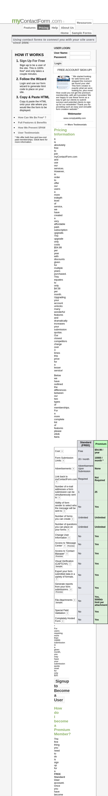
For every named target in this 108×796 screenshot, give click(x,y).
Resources (84, 22)
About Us (67, 27)
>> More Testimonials (75, 124)
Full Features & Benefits (32, 122)
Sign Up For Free (32, 60)
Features (30, 27)
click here (57, 435)
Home (65, 33)
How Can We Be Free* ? (32, 117)
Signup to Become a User (62, 690)
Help (55, 27)
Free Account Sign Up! (74, 69)
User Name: (61, 52)
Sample (59, 566)
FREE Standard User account (59, 778)
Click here (39, 139)
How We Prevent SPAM (31, 127)
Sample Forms (82, 33)
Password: (60, 57)
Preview (70, 546)
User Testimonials (28, 132)
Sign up (24, 65)
